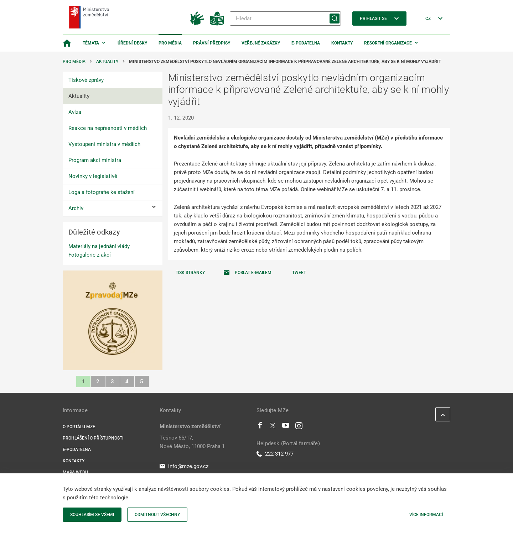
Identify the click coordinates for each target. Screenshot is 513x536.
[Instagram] (298, 427)
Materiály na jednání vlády (99, 246)
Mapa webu (75, 472)
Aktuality (107, 61)
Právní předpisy (211, 43)
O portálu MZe (79, 426)
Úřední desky (132, 43)
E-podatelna (305, 43)
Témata (91, 43)
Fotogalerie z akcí (89, 255)
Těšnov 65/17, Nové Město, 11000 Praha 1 (192, 442)
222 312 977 (275, 454)
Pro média (170, 43)
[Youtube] (286, 427)
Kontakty (342, 43)
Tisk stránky (190, 272)
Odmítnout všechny (157, 514)
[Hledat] (285, 18)
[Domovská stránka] (67, 43)
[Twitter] (272, 427)
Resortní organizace (388, 43)
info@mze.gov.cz (184, 466)
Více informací (426, 514)
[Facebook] (260, 427)
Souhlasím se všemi (92, 514)
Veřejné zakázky (261, 43)
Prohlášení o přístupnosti (93, 438)
